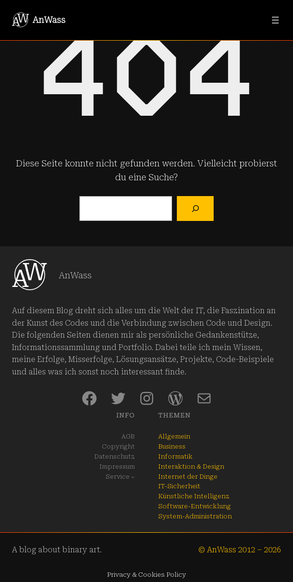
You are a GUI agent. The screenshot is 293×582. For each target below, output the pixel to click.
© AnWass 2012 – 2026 (239, 549)
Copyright (118, 446)
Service (118, 476)
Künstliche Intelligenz (193, 496)
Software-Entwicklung (194, 506)
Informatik (175, 456)
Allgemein (174, 436)
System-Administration (195, 516)
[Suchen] (195, 208)
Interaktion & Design (191, 466)
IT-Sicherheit (179, 486)
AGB (128, 436)
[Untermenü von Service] (133, 477)
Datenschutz (114, 456)
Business (171, 446)
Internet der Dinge (187, 476)
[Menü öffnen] (275, 20)
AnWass (49, 20)
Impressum (117, 466)
